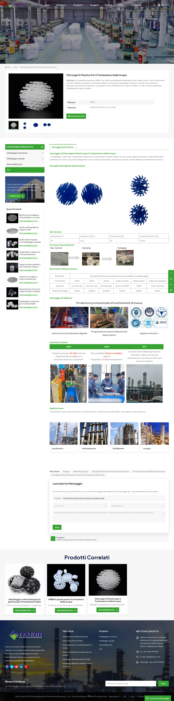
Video (121, 5)
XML (125, 696)
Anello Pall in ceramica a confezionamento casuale (29, 253)
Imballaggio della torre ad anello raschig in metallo (77, 664)
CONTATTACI (14, 196)
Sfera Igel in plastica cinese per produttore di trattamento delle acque (78, 475)
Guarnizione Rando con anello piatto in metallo (77, 653)
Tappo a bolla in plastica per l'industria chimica (29, 265)
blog (132, 696)
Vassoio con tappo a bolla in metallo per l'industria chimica (28, 278)
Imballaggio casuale (15, 158)
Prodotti (78, 5)
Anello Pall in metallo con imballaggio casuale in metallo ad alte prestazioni (30, 241)
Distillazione (118, 448)
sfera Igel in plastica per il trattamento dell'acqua (110, 471)
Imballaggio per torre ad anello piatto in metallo (77, 646)
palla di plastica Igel (80, 471)
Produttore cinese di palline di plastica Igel (149, 471)
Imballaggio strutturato (17, 153)
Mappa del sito (114, 696)
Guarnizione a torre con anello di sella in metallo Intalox (29, 290)
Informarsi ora (76, 116)
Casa (47, 5)
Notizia (108, 5)
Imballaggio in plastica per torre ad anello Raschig (29, 302)
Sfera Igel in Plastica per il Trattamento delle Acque (83, 498)
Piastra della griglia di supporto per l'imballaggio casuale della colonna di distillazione (28, 228)
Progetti (94, 5)
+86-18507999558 (150, 652)
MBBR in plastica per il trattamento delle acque (66, 600)
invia (163, 683)
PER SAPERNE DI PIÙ (29, 221)
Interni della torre (14, 164)
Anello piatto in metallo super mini (75, 636)
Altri (15, 67)
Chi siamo (61, 5)
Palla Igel (66, 471)
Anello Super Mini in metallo (73, 641)
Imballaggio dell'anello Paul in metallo (76, 659)
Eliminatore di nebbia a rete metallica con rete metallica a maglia (29, 216)
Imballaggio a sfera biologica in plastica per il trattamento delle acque (24, 600)
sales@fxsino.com (153, 657)
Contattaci (136, 5)
